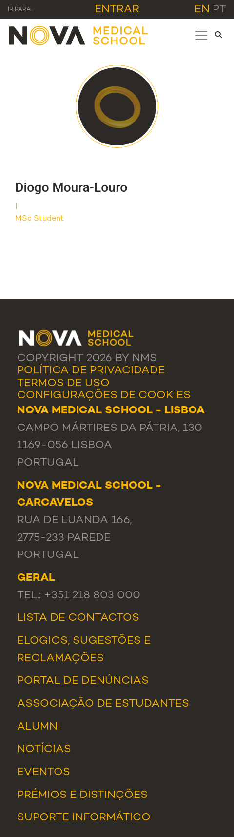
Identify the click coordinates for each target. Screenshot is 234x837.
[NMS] (79, 35)
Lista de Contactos (78, 618)
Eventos (43, 772)
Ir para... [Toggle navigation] (21, 10)
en (202, 10)
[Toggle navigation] (201, 35)
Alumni (38, 727)
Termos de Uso (63, 383)
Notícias (44, 749)
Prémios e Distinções (82, 795)
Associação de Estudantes (103, 704)
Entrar (117, 10)
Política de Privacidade (91, 371)
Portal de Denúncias (83, 681)
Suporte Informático (84, 818)
